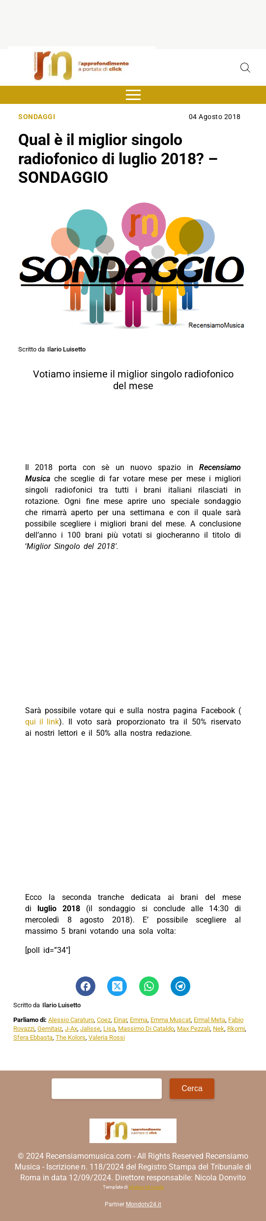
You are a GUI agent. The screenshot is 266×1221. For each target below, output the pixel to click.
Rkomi (236, 1028)
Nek (218, 1028)
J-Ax (71, 1028)
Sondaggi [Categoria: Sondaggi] (36, 117)
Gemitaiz (49, 1028)
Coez (104, 1019)
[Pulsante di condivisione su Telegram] (180, 986)
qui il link (42, 721)
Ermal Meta (209, 1019)
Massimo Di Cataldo (146, 1028)
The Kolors (71, 1037)
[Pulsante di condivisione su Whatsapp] (149, 986)
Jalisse (90, 1028)
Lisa (109, 1028)
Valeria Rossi (107, 1037)
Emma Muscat (170, 1019)
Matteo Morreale (146, 1187)
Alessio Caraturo (71, 1019)
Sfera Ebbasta (33, 1037)
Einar (120, 1019)
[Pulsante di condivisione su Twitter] (117, 986)
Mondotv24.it (143, 1204)
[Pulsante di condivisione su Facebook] (85, 986)
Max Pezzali (193, 1028)
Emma (139, 1019)
